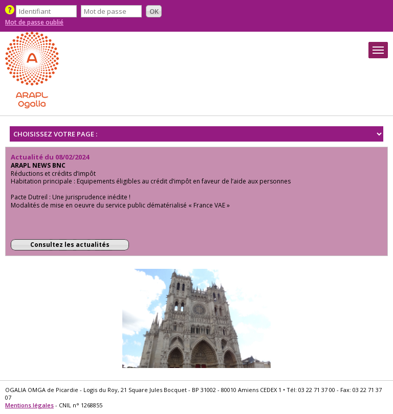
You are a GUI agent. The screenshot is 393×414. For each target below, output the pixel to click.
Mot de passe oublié (34, 22)
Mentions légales (29, 405)
